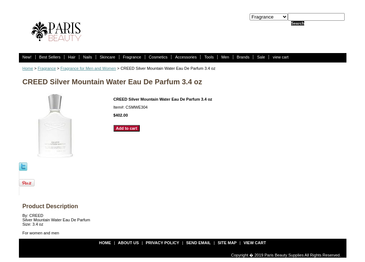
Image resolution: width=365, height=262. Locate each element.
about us (128, 243)
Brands (243, 57)
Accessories (186, 57)
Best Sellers (50, 57)
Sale (261, 57)
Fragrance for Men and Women (88, 68)
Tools (209, 57)
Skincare (107, 57)
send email (198, 243)
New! (27, 57)
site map (227, 243)
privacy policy (162, 243)
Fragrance (132, 57)
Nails (87, 57)
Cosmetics (158, 57)
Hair (71, 57)
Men (225, 57)
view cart (280, 57)
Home (28, 68)
